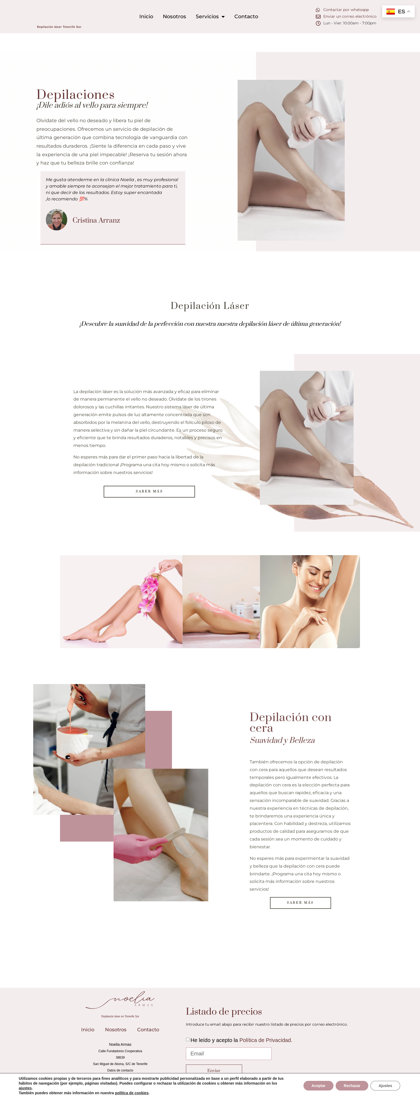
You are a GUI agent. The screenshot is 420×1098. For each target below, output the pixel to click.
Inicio (146, 16)
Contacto (246, 16)
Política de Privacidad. (265, 1040)
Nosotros (174, 16)
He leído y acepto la (241, 1040)
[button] (41, 208)
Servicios (210, 16)
